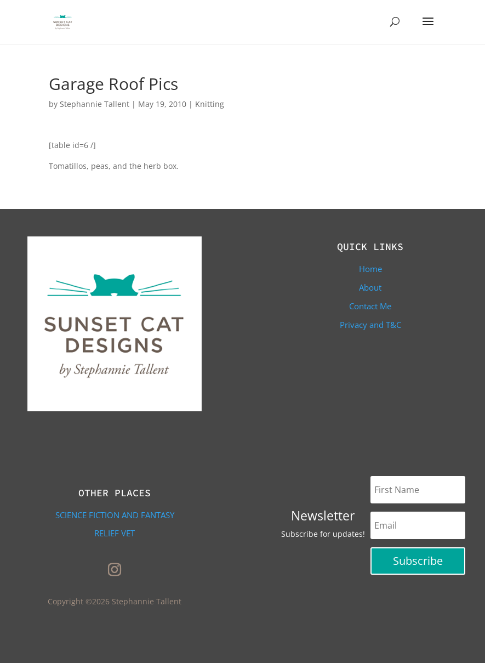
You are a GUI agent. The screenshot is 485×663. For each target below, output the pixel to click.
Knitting (209, 104)
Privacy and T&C (370, 324)
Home (370, 268)
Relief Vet (114, 533)
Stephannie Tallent (94, 104)
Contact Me (370, 306)
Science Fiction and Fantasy (114, 514)
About (370, 287)
